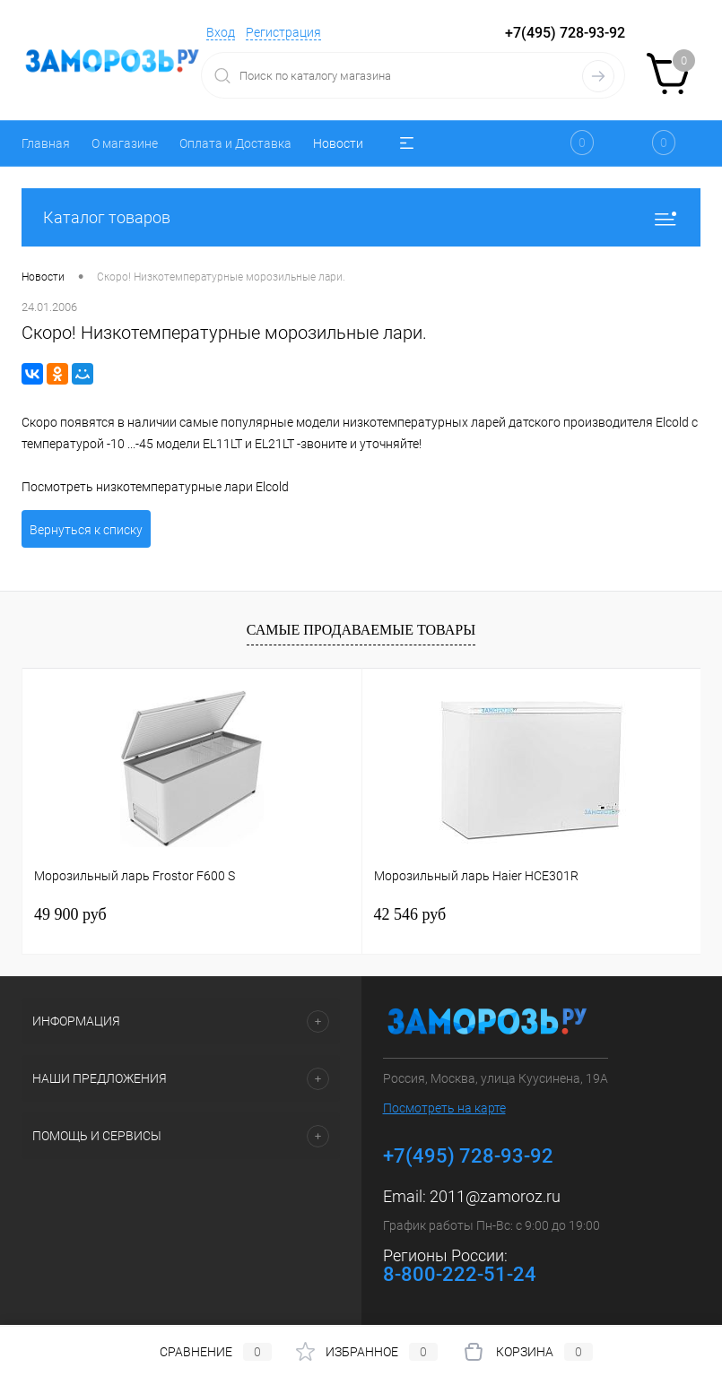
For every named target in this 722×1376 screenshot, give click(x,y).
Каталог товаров (361, 217)
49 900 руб (70, 914)
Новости (338, 143)
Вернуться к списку (86, 530)
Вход (220, 32)
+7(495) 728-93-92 (565, 32)
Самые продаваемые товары (361, 629)
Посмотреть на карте (444, 1108)
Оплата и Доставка (235, 143)
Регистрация (283, 32)
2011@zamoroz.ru (495, 1196)
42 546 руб (410, 914)
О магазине (124, 143)
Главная (46, 143)
